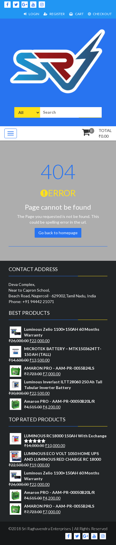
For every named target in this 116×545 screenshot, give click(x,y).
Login (31, 14)
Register (54, 14)
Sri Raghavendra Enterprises (46, 528)
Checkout (100, 14)
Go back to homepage (58, 232)
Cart (76, 14)
